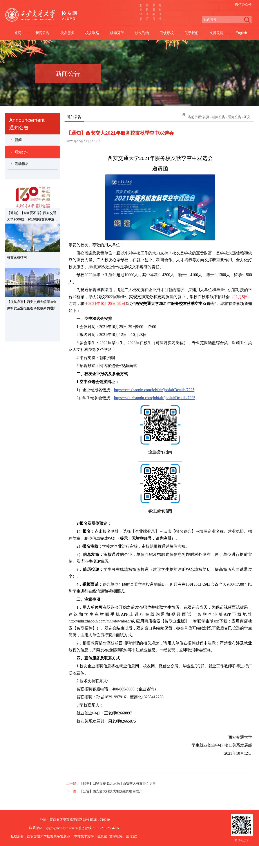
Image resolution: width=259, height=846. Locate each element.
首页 (17, 33)
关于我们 (192, 33)
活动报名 (22, 164)
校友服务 (67, 33)
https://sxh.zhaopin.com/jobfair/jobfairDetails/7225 (154, 398)
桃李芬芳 (117, 33)
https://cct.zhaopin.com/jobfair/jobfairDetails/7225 (154, 390)
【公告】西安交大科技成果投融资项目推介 (111, 791)
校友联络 (92, 33)
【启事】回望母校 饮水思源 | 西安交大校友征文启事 (118, 783)
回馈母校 (167, 33)
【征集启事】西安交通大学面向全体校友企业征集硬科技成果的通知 (31, 305)
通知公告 (22, 152)
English (241, 33)
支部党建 (217, 33)
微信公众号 (243, 4)
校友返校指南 (17, 257)
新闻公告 (42, 33)
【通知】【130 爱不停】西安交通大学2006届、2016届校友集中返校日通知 (32, 216)
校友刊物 (142, 33)
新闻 (18, 140)
